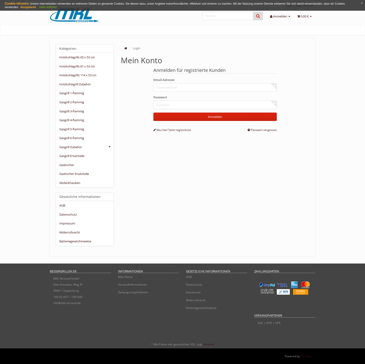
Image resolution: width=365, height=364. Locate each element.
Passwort (160, 97)
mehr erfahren (48, 7)
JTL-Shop (306, 356)
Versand (208, 344)
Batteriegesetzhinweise (75, 241)
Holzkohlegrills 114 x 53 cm (77, 75)
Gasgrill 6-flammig (71, 138)
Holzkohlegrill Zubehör (75, 84)
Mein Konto (125, 277)
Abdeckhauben (69, 183)
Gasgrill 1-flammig (71, 93)
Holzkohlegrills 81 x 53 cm (77, 66)
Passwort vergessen (262, 130)
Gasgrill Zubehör (86, 147)
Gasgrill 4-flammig (71, 120)
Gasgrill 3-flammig (71, 111)
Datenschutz (68, 214)
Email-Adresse (164, 80)
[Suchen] (228, 16)
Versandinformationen (132, 285)
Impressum (67, 223)
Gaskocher (66, 165)
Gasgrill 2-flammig (71, 102)
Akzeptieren (28, 7)
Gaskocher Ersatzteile (74, 174)
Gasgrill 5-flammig (71, 129)
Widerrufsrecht (69, 232)
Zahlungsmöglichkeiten (133, 292)
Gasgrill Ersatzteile (71, 156)
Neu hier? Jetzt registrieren (172, 130)
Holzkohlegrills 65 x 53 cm (77, 57)
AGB (62, 205)
